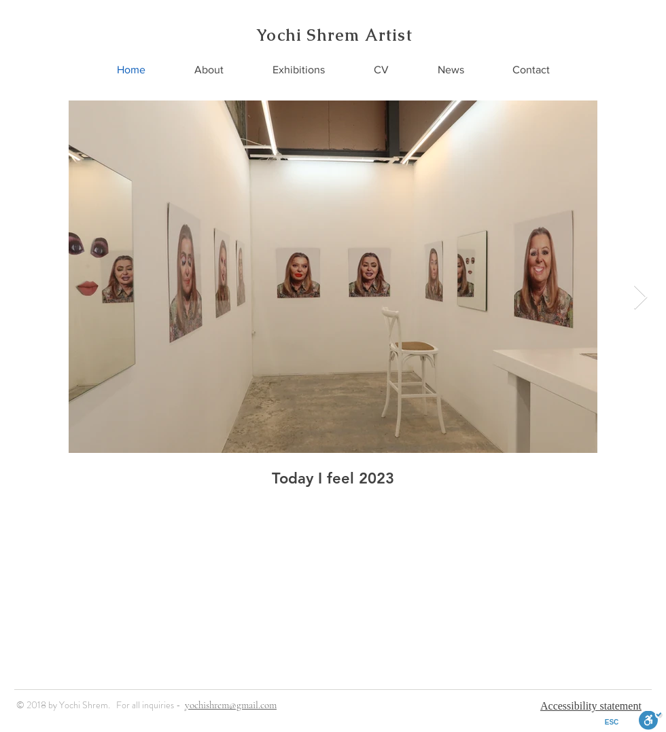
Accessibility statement (591, 706)
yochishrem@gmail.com (231, 705)
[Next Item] (640, 298)
